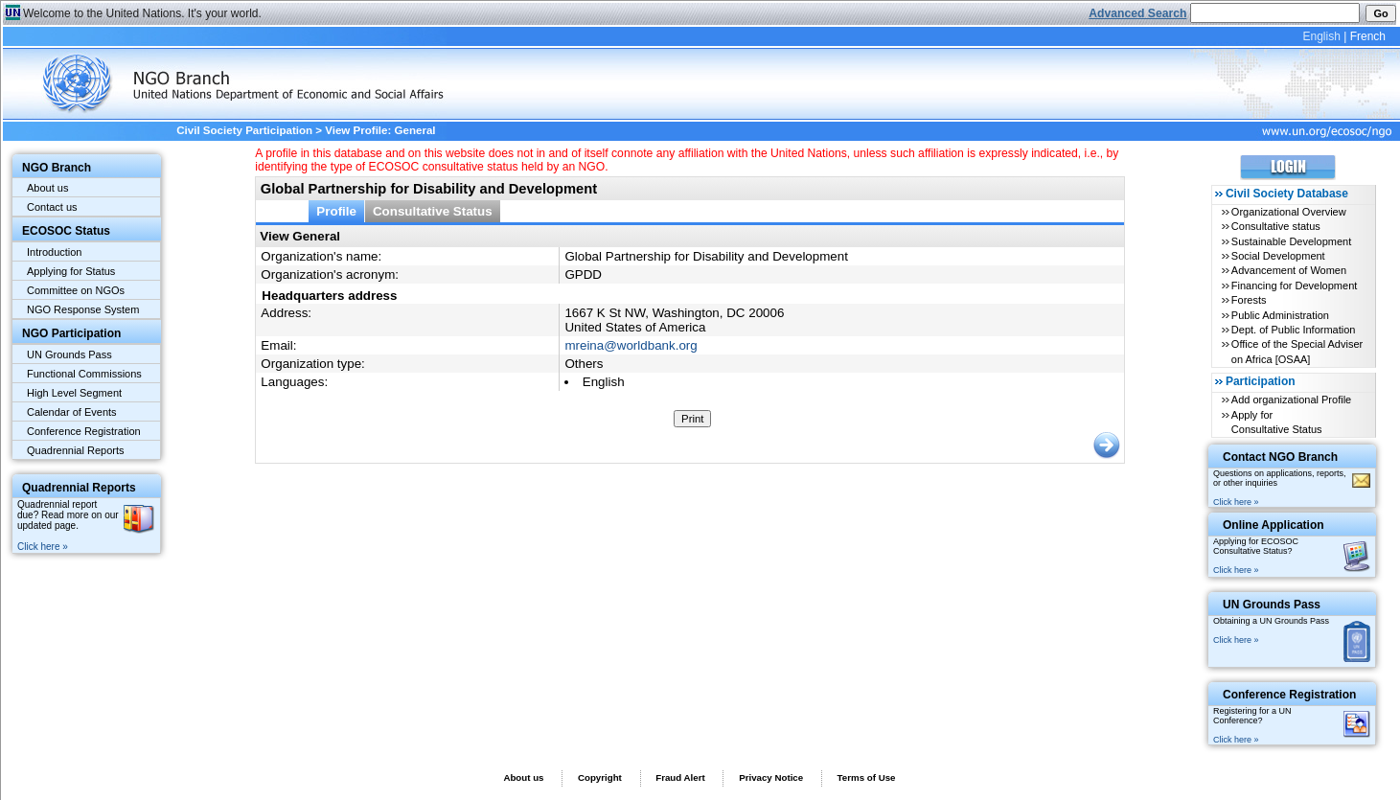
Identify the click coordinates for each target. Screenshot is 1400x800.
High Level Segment (74, 393)
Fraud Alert (679, 777)
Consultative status (1275, 226)
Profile (336, 211)
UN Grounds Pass (69, 354)
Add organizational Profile (1291, 399)
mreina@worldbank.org (630, 345)
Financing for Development (1294, 285)
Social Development (1278, 256)
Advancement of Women (1288, 270)
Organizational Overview (1288, 211)
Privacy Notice (771, 777)
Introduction (54, 252)
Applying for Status (71, 271)
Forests (1249, 300)
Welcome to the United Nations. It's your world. (142, 13)
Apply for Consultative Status (1276, 422)
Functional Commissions (84, 373)
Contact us (52, 207)
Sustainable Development (1291, 241)
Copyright (600, 777)
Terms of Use (867, 777)
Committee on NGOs (76, 290)
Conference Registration (84, 431)
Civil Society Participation (244, 130)
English (1321, 36)
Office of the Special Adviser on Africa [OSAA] (1297, 351)
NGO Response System (83, 309)
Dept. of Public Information (1293, 329)
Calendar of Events (72, 412)
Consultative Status (433, 211)
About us (47, 188)
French (1368, 36)
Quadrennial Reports (76, 450)
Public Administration (1280, 315)
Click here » (42, 546)
